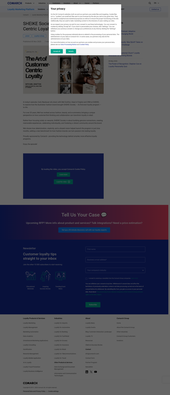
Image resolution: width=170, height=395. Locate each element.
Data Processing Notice (69, 44)
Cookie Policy (84, 44)
